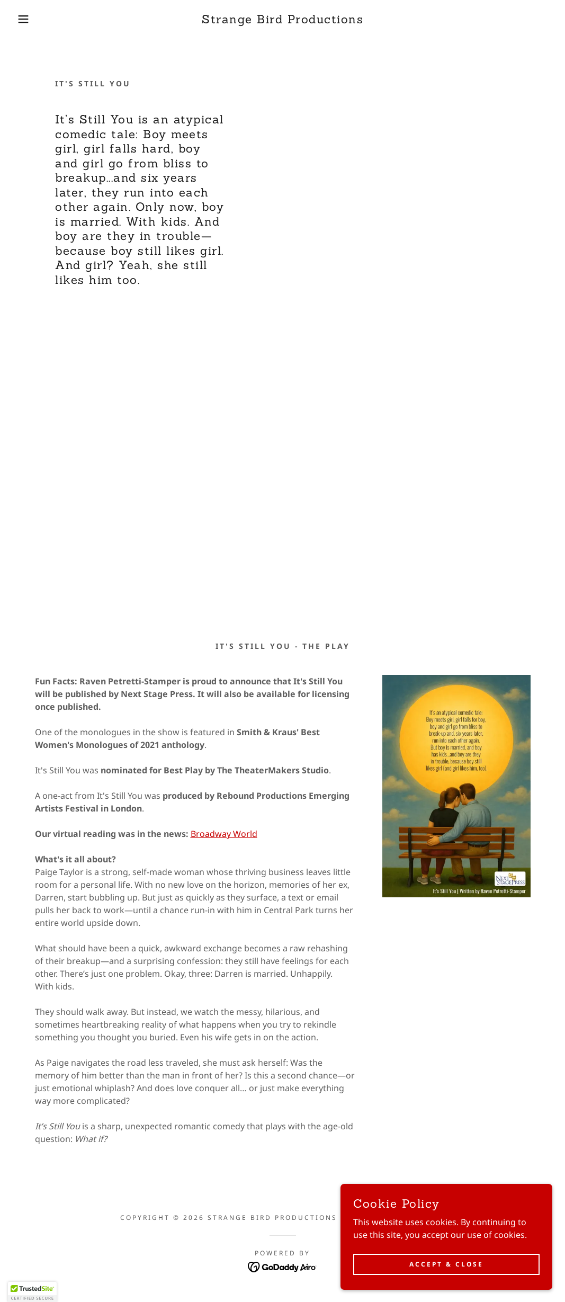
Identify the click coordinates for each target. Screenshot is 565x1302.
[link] (282, 20)
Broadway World (224, 834)
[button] (28, 19)
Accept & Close (446, 1264)
